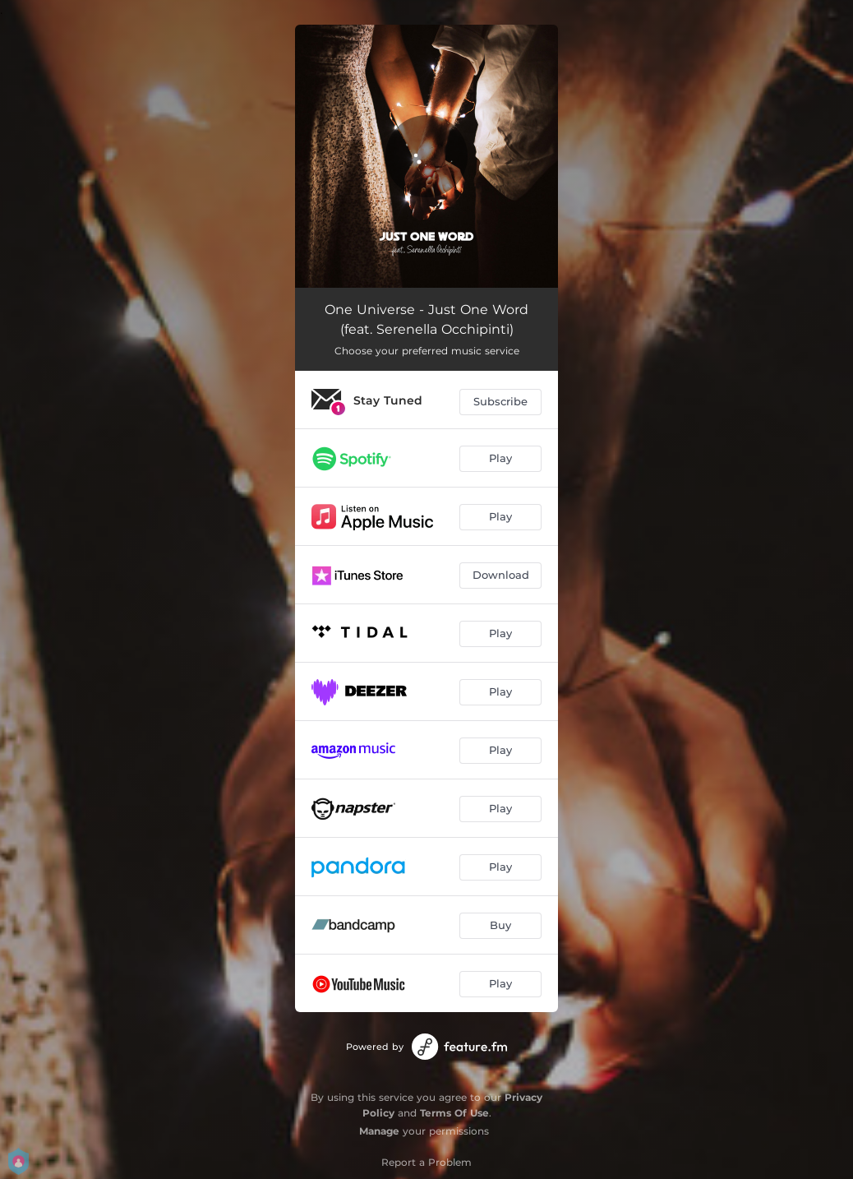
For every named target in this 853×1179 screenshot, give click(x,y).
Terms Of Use (454, 1113)
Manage (379, 1131)
